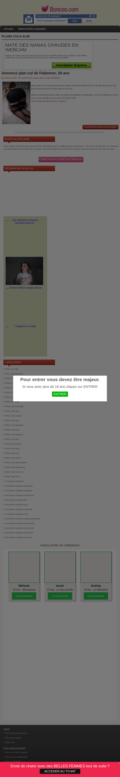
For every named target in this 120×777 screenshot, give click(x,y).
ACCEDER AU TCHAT (60, 771)
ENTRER (60, 394)
